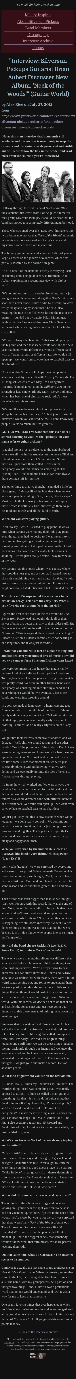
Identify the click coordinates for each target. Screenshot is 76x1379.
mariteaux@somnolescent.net (24, 1349)
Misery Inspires (38, 15)
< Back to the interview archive (38, 1332)
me (67, 1345)
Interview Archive (38, 41)
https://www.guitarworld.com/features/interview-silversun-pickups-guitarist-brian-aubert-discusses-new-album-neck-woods (38, 121)
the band (60, 1339)
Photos (38, 47)
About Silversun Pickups (38, 21)
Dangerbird (9, 1342)
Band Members (38, 28)
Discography (38, 34)
